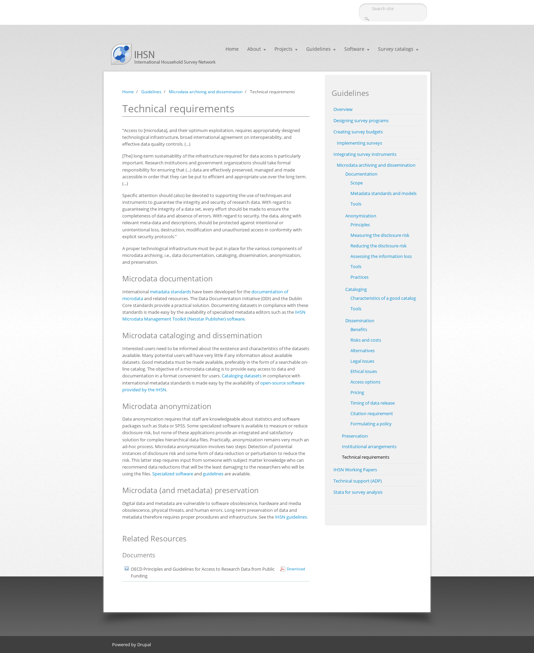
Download (296, 568)
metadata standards (170, 292)
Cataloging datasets (242, 376)
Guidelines (318, 49)
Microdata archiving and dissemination (205, 92)
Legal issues (362, 361)
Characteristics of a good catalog (383, 298)
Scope (356, 183)
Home (232, 49)
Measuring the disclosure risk (379, 235)
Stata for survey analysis (357, 492)
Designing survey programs (361, 120)
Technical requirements (365, 457)
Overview (342, 109)
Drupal (144, 644)
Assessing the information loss (381, 256)
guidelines (213, 474)
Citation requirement (371, 413)
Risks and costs (365, 340)
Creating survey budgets (358, 132)
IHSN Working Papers (355, 470)
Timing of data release (372, 403)
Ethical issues (363, 371)
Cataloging (356, 289)
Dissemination (359, 320)
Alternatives (362, 350)
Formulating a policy (371, 424)
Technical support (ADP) (357, 481)
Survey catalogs (395, 49)
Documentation (361, 174)
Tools (355, 204)
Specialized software (172, 474)
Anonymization (360, 216)
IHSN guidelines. (291, 517)
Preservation (355, 436)
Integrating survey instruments (364, 154)
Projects (283, 49)
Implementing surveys (359, 143)
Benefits (358, 329)
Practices (359, 277)
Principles (360, 225)
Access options (365, 382)
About (254, 49)
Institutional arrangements (369, 446)
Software (354, 49)
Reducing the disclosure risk (378, 246)
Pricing (357, 392)
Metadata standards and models (383, 193)
